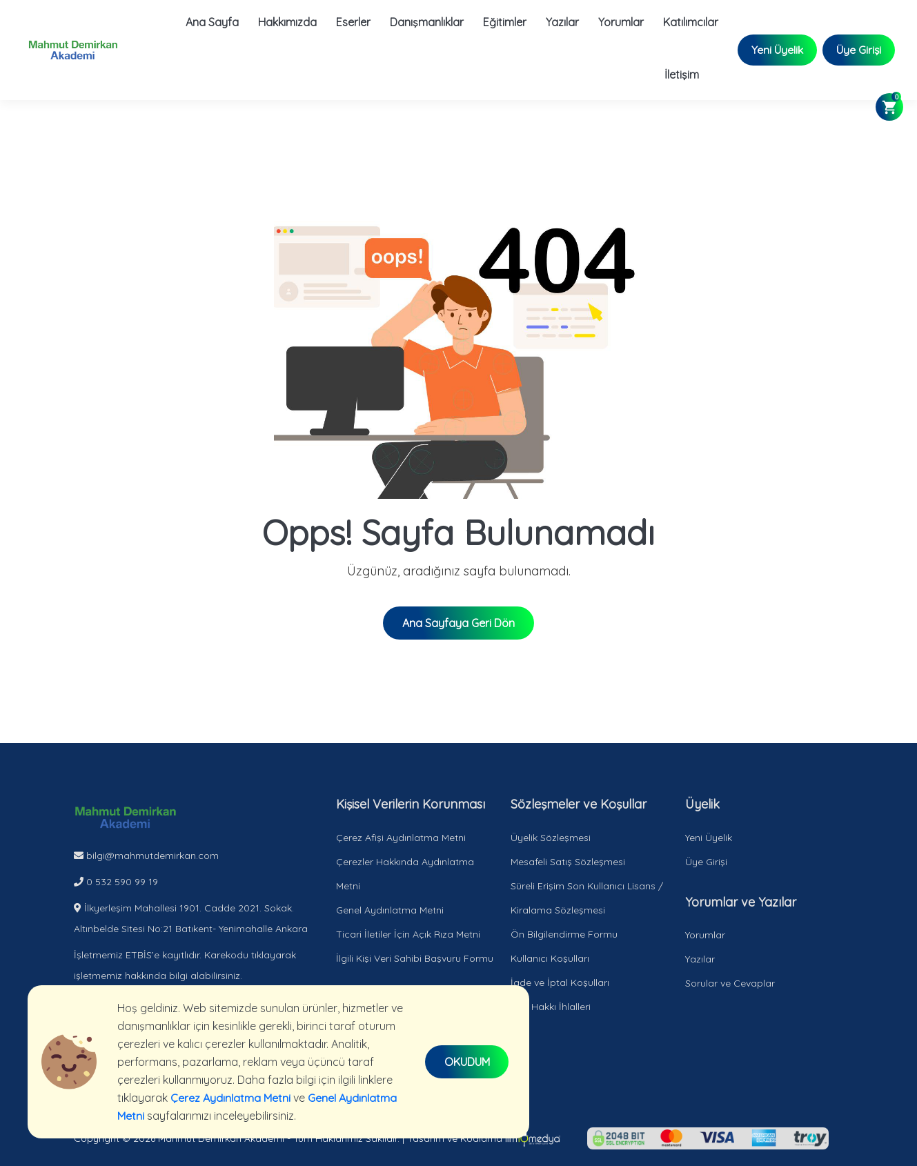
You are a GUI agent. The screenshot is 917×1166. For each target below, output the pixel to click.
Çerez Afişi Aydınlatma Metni (401, 837)
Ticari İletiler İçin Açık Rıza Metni (408, 934)
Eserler (352, 22)
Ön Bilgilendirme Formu (564, 934)
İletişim (681, 74)
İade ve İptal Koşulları (560, 982)
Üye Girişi (858, 50)
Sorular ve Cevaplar (730, 983)
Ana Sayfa (211, 22)
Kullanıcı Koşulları (550, 958)
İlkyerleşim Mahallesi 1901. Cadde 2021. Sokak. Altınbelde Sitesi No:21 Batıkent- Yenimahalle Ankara (191, 918)
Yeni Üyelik (776, 50)
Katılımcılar (690, 22)
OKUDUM (467, 1062)
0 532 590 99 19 (116, 882)
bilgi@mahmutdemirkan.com (146, 855)
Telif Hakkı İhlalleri (551, 1006)
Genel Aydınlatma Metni (390, 910)
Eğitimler (504, 22)
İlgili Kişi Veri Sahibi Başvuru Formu (414, 958)
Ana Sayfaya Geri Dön (458, 623)
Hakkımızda (286, 22)
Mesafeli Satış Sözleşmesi (568, 862)
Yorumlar (620, 22)
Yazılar (561, 22)
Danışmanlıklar (426, 22)
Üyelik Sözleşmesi (551, 837)
